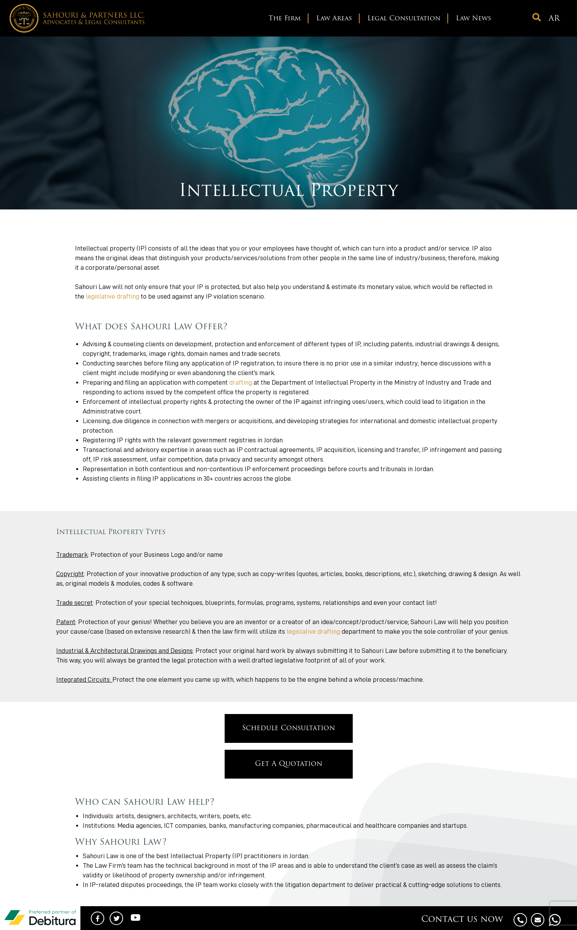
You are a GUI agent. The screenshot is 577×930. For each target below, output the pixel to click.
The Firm (284, 18)
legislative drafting (112, 296)
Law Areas (334, 18)
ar (554, 19)
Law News (473, 18)
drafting (240, 382)
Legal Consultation (403, 18)
